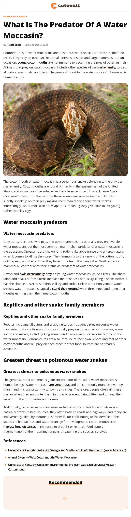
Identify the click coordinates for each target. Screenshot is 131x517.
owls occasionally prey (36, 274)
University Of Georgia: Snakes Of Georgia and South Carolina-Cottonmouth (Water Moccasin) (67, 450)
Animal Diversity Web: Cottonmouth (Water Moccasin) (42, 457)
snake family (106, 67)
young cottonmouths (32, 62)
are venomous (59, 385)
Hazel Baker (14, 44)
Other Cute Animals (15, 17)
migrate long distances (19, 427)
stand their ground (65, 289)
